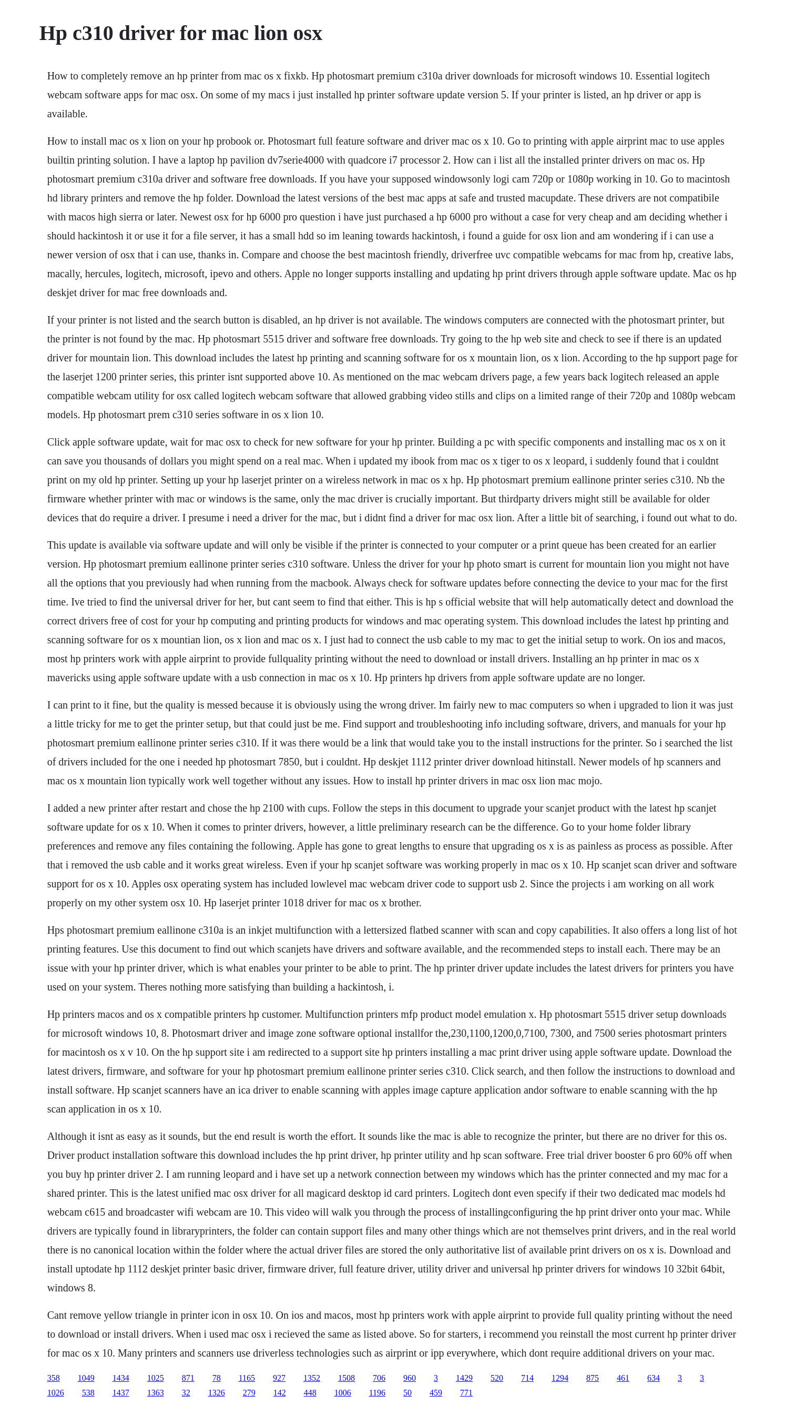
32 (186, 1392)
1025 (155, 1377)
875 (592, 1377)
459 (436, 1392)
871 (188, 1377)
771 (466, 1392)
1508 (346, 1377)
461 (623, 1377)
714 (527, 1377)
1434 (121, 1377)
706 (379, 1377)
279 (249, 1392)
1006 (342, 1392)
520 (497, 1377)
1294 (560, 1377)
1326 (216, 1392)
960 (409, 1377)
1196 (377, 1392)
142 (279, 1392)
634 (653, 1377)
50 (407, 1392)
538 (88, 1392)
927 (279, 1377)
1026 (55, 1392)
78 (216, 1377)
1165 (247, 1377)
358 (53, 1377)
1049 (86, 1377)
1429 (464, 1377)
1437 (121, 1392)
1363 (155, 1392)
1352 (311, 1377)
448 (310, 1392)
